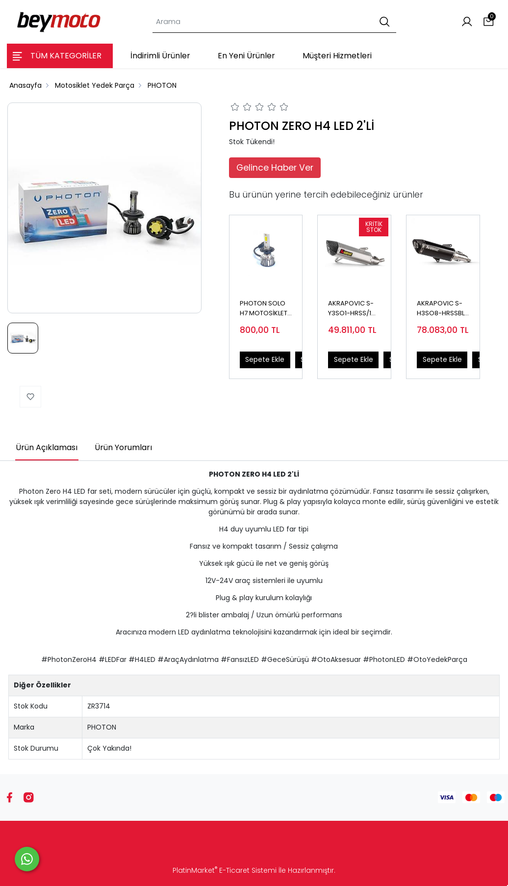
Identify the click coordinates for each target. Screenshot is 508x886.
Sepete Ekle (264, 359)
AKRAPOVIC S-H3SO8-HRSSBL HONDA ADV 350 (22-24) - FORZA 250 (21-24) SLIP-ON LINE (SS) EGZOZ (442, 308)
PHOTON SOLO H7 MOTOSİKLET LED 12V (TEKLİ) (263, 308)
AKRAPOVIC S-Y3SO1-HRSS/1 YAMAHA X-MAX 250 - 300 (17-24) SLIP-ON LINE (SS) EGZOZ (353, 308)
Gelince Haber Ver (274, 168)
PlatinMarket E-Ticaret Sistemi (225, 870)
